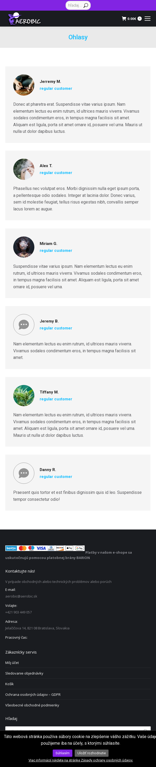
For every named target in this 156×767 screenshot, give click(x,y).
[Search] (78, 5)
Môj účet (12, 662)
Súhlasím (63, 753)
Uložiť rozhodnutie (91, 753)
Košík (9, 683)
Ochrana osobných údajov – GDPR (33, 694)
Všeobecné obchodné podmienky (32, 705)
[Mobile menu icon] (147, 18)
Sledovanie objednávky (24, 673)
